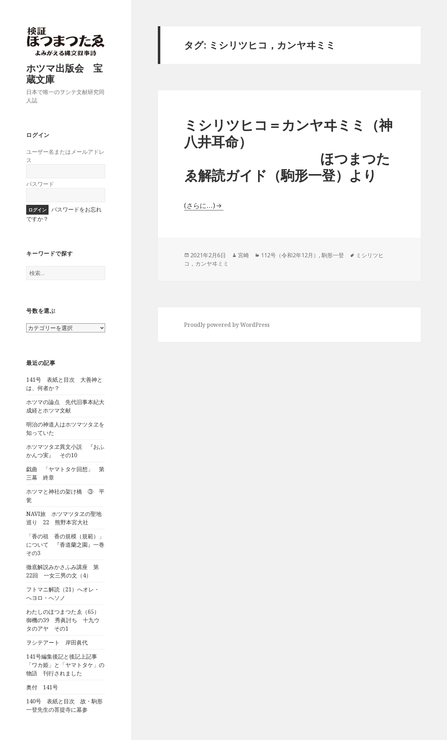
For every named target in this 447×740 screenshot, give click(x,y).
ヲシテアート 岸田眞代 (57, 642)
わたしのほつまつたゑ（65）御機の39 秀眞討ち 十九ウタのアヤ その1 (63, 620)
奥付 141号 (42, 687)
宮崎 (243, 255)
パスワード (40, 184)
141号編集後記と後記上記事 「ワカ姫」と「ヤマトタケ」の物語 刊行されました (65, 665)
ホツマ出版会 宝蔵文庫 (64, 74)
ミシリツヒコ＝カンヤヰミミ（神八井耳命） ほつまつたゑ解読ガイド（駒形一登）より (288, 149)
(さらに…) (199, 205)
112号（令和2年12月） (290, 255)
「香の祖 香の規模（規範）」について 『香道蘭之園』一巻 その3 (68, 544)
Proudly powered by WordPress (227, 325)
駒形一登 (333, 255)
